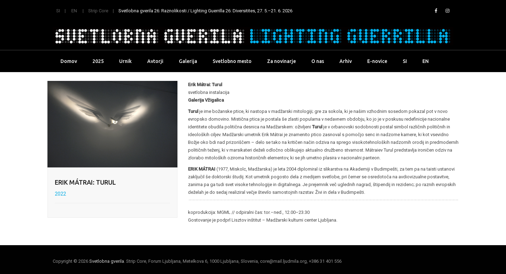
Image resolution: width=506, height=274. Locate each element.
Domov (68, 61)
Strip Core (98, 10)
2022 (60, 194)
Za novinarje (281, 61)
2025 (98, 61)
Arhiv (345, 61)
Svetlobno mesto (232, 61)
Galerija (188, 61)
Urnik (125, 61)
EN (74, 10)
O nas (317, 61)
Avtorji (155, 61)
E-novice (377, 61)
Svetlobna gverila (106, 261)
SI (58, 10)
